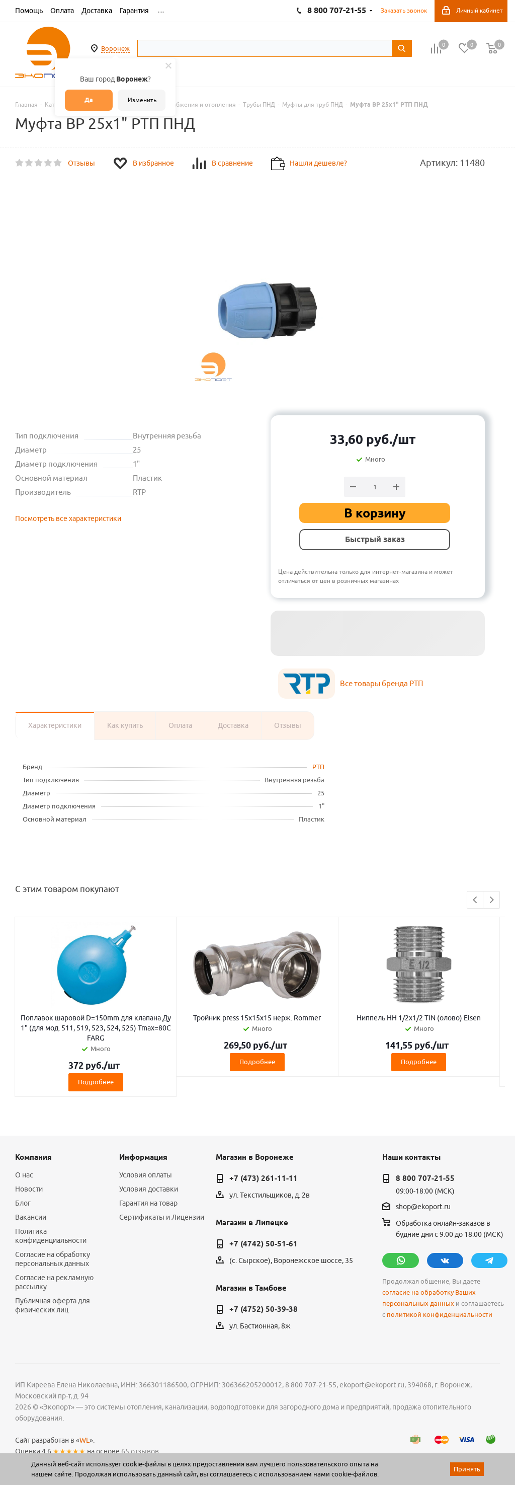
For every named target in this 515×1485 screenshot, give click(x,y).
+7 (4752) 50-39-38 (263, 1309)
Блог (23, 1203)
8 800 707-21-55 (425, 1178)
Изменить (142, 100)
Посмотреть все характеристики (68, 518)
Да (88, 100)
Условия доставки (148, 1189)
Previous (475, 900)
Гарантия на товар (148, 1203)
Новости (29, 1189)
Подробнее (96, 1082)
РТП (318, 767)
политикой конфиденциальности (439, 1314)
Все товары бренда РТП (381, 683)
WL (84, 1440)
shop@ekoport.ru (423, 1207)
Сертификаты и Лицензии (161, 1217)
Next (491, 900)
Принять (467, 1469)
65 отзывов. (140, 1451)
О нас (24, 1175)
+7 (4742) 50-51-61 (263, 1243)
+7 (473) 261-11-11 (263, 1178)
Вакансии (30, 1217)
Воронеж (115, 48)
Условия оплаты (145, 1175)
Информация (143, 1157)
